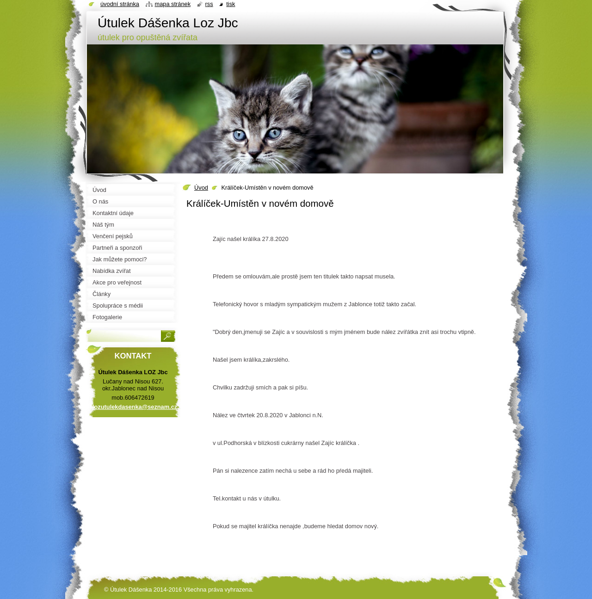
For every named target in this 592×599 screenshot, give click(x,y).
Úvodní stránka (119, 3)
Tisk (230, 3)
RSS (209, 3)
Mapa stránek (173, 3)
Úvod (201, 187)
